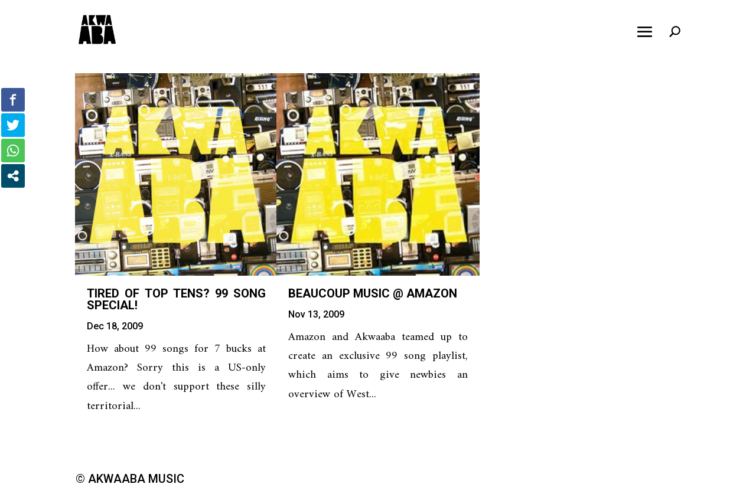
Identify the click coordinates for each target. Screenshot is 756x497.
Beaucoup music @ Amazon (372, 293)
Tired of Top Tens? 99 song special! (176, 299)
